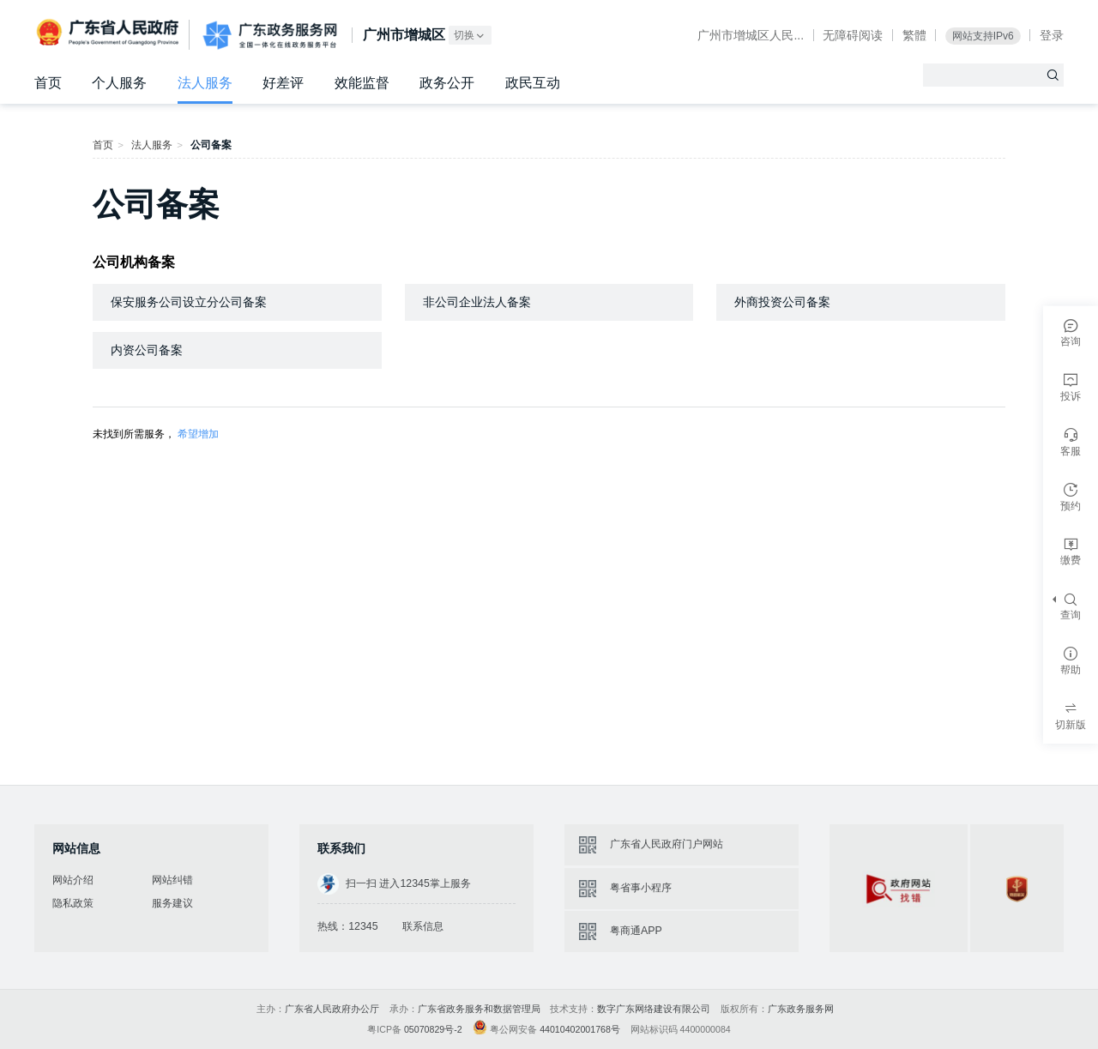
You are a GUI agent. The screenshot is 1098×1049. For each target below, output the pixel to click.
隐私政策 (73, 903)
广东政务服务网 (270, 35)
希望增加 (198, 434)
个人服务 (119, 82)
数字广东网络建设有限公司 (653, 1009)
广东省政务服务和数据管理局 (479, 1009)
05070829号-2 (433, 1029)
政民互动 (532, 82)
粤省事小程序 (641, 888)
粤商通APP (636, 931)
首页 (48, 82)
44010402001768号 (580, 1029)
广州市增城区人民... (750, 35)
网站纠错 (172, 880)
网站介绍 (73, 880)
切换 (470, 35)
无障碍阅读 (853, 35)
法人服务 (205, 82)
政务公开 (446, 82)
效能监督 (362, 82)
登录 (1052, 35)
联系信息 (422, 926)
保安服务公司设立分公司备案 (189, 302)
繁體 (914, 35)
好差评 (283, 82)
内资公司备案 (147, 350)
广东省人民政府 (109, 33)
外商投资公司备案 (782, 302)
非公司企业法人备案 (477, 302)
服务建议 (172, 903)
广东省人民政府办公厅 (332, 1009)
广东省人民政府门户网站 (666, 844)
